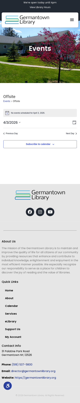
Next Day (71, 133)
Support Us (12, 329)
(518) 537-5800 (22, 364)
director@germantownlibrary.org (33, 371)
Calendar (11, 306)
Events (6, 101)
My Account (13, 337)
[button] (72, 20)
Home (9, 290)
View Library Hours (40, 7)
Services (11, 314)
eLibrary (10, 321)
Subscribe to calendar (38, 144)
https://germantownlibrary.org (35, 378)
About (9, 298)
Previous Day (10, 133)
